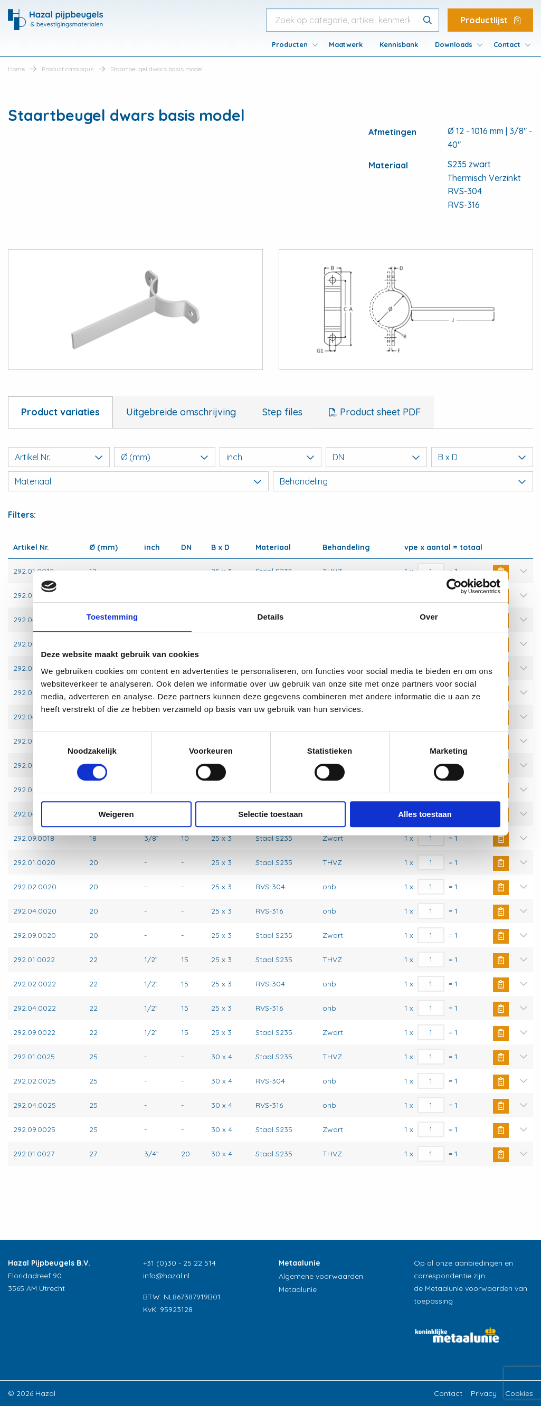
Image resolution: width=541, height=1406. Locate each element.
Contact (506, 44)
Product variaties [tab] (60, 412)
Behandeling (403, 481)
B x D (482, 457)
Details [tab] (271, 616)
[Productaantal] (430, 838)
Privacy (484, 1393)
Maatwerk (346, 44)
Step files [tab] (282, 412)
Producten (290, 44)
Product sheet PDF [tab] (379, 412)
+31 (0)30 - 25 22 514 (179, 1263)
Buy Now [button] (501, 839)
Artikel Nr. (59, 457)
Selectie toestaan (270, 814)
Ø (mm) (165, 457)
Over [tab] (429, 616)
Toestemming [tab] (112, 616)
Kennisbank (398, 44)
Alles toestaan (425, 814)
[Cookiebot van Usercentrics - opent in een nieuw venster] (454, 586)
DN (377, 457)
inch (270, 457)
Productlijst (490, 20)
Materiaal (138, 481)
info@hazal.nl (166, 1275)
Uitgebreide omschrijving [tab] (181, 412)
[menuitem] (291, 44)
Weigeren (116, 814)
